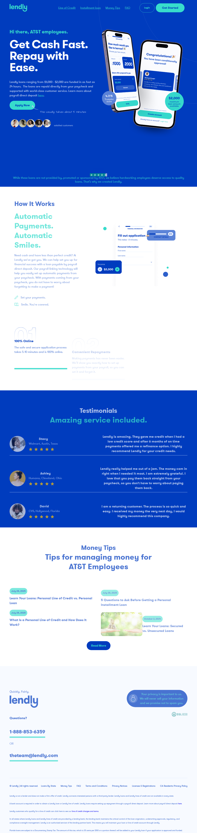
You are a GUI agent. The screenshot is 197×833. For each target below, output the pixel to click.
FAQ (127, 8)
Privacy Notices (119, 786)
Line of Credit (67, 8)
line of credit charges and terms (85, 811)
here (41, 95)
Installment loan (90, 8)
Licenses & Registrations (143, 786)
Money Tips (113, 8)
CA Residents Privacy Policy (173, 786)
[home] (31, 8)
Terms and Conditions (96, 786)
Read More (98, 646)
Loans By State (48, 786)
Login (147, 7)
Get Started (170, 8)
